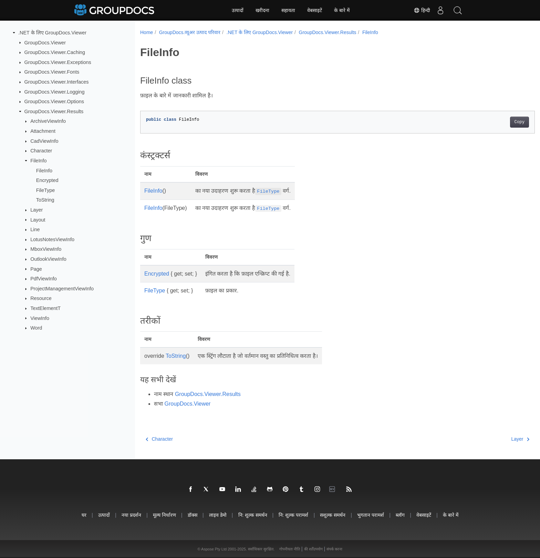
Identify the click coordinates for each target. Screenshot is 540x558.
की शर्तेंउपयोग (313, 549)
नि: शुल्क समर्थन (252, 515)
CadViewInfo (44, 141)
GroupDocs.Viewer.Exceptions (57, 62)
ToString (45, 200)
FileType (45, 190)
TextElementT (45, 308)
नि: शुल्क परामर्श (293, 515)
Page (36, 268)
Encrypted (47, 180)
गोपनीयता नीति (289, 549)
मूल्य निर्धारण (164, 515)
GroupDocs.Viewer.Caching (54, 52)
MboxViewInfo (45, 249)
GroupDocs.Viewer (45, 42)
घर (84, 515)
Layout (37, 219)
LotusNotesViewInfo (52, 239)
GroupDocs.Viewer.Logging (54, 91)
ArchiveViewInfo (48, 121)
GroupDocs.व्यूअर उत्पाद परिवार (189, 32)
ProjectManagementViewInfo (62, 288)
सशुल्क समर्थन (332, 515)
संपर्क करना (334, 549)
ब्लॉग (400, 515)
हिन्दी (422, 10)
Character (41, 150)
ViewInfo (39, 318)
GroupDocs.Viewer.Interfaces (56, 82)
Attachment (42, 131)
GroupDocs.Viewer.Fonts (52, 72)
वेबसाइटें (314, 10)
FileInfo (38, 160)
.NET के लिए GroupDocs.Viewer (52, 32)
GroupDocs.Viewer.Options (54, 101)
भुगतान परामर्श (370, 515)
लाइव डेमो (218, 515)
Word (36, 328)
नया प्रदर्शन (131, 515)
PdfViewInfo (43, 278)
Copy (492, 122)
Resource (41, 298)
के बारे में (342, 10)
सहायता (288, 10)
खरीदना (262, 10)
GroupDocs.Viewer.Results (54, 111)
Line (35, 229)
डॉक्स (192, 515)
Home (146, 32)
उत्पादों (237, 10)
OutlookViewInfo (48, 259)
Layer (36, 210)
